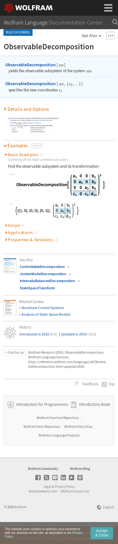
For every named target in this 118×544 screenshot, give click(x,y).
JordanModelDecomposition (43, 273)
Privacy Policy (65, 504)
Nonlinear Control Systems (43, 307)
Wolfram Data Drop (78, 444)
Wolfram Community (43, 486)
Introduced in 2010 (38, 334)
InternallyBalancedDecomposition (47, 280)
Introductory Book (94, 421)
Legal (47, 504)
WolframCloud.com (75, 508)
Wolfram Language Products (59, 452)
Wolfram (20, 524)
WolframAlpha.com (43, 508)
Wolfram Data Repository (41, 444)
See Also (89, 35)
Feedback (89, 384)
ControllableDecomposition (42, 266)
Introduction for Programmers (41, 421)
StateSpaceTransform (37, 288)
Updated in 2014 (78, 334)
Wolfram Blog (80, 486)
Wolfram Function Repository (58, 435)
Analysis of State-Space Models (46, 314)
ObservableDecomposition (30, 65)
